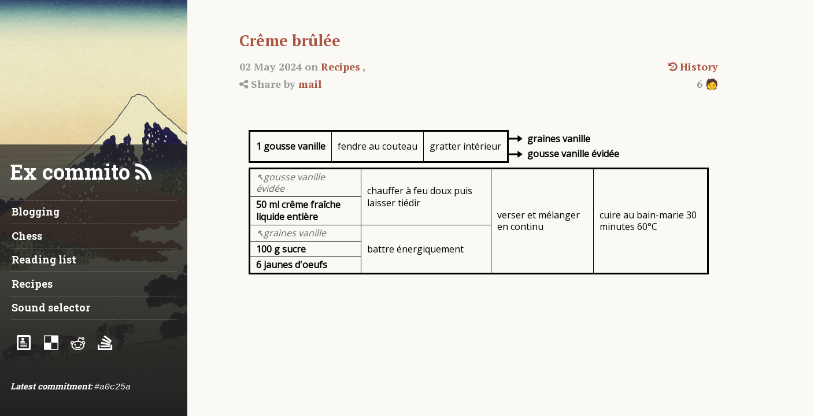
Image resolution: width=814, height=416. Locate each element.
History (693, 66)
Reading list (44, 259)
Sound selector (51, 307)
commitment (64, 386)
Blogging (36, 211)
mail (309, 84)
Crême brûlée (290, 40)
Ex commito (70, 171)
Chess (27, 236)
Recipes (340, 66)
